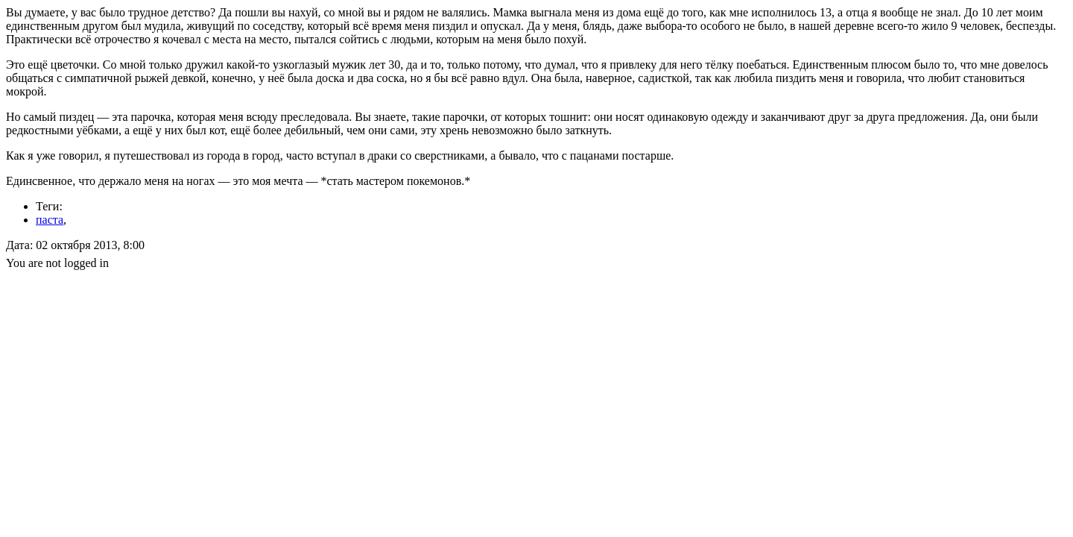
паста (49, 219)
